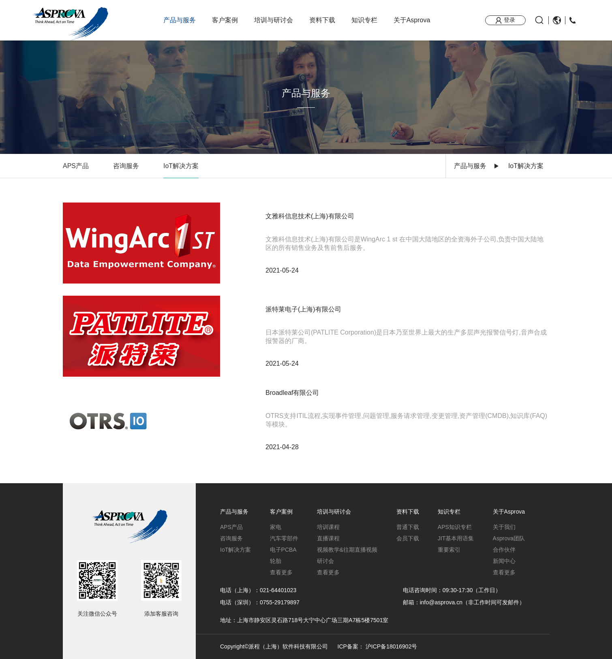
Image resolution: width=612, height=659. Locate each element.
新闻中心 (504, 561)
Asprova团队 (509, 538)
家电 (275, 527)
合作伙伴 (504, 549)
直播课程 (328, 538)
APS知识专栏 (455, 527)
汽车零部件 (284, 538)
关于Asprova (412, 20)
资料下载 (322, 20)
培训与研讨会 (273, 20)
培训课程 (328, 527)
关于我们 (504, 527)
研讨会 (325, 561)
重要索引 (449, 549)
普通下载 (407, 527)
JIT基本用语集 (456, 538)
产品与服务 (179, 20)
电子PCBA (283, 549)
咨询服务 (126, 165)
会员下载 (407, 538)
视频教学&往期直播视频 (347, 549)
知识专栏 (364, 20)
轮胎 (275, 561)
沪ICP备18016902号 (391, 646)
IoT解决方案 (181, 165)
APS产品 (76, 165)
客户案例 (225, 20)
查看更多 (281, 572)
